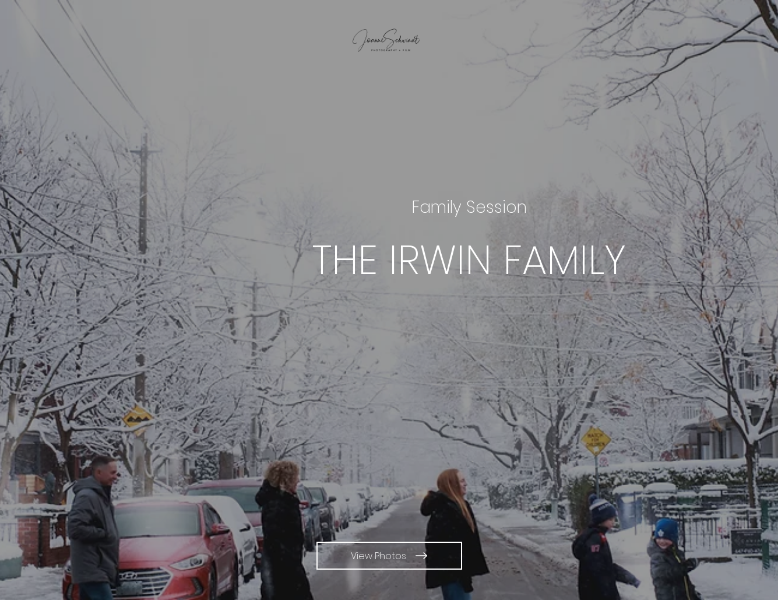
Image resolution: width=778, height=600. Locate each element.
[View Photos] (389, 556)
